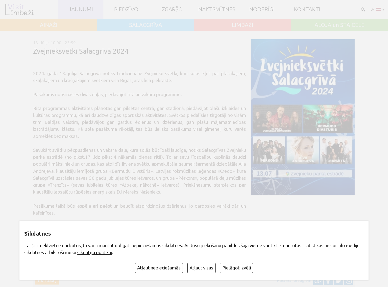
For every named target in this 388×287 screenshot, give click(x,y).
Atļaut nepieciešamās (159, 267)
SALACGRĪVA (145, 25)
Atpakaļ (47, 281)
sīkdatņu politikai (94, 252)
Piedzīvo (126, 9)
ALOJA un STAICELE (339, 25)
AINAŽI (48, 25)
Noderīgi (262, 9)
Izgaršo (171, 9)
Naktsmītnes (216, 9)
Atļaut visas (201, 267)
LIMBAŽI (242, 25)
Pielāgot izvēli (236, 267)
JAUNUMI (81, 9)
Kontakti (307, 9)
